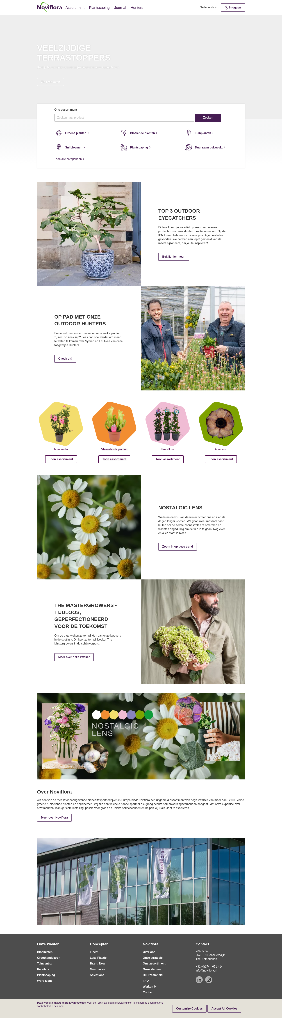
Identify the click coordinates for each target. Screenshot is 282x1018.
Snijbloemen (69, 147)
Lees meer (58, 1006)
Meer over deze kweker (74, 657)
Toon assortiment (61, 459)
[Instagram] (208, 979)
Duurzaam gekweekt (204, 147)
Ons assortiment (65, 109)
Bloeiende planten (138, 132)
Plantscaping (135, 147)
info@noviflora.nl (206, 970)
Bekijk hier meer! (173, 256)
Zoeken (208, 117)
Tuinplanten (199, 132)
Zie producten (50, 81)
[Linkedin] (199, 979)
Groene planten (71, 132)
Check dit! (65, 358)
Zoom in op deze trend (177, 546)
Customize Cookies (189, 1008)
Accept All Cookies (224, 1008)
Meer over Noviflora (54, 817)
